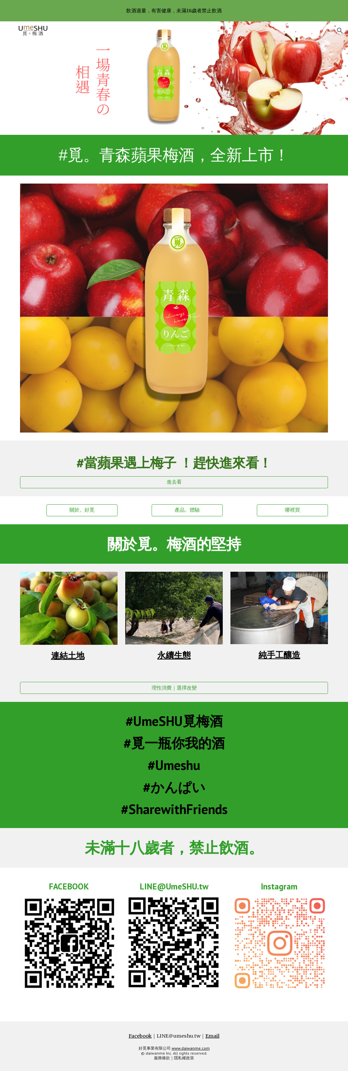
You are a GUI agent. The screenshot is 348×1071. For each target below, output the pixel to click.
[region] (174, 10)
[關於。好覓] (82, 510)
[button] (340, 31)
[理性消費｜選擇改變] (174, 688)
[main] (174, 155)
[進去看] (174, 482)
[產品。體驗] (187, 510)
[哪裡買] (292, 510)
